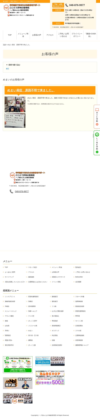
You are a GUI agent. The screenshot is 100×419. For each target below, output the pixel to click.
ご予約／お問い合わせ (63, 35)
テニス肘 (31, 316)
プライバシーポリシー (77, 35)
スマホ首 (78, 330)
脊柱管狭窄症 (9, 345)
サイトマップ (9, 277)
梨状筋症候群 (79, 306)
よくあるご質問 (10, 272)
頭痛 (53, 340)
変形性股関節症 (80, 311)
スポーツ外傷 (79, 296)
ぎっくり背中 (32, 321)
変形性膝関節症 (33, 296)
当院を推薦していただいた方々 (15, 282)
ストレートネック (11, 311)
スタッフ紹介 (32, 267)
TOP (10, 35)
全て (7, 68)
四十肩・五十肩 (33, 335)
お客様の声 (36, 35)
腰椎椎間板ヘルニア (82, 345)
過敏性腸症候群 (10, 301)
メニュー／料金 (23, 35)
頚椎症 (30, 301)
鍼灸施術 (31, 277)
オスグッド (55, 330)
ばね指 (7, 325)
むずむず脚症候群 (58, 311)
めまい (30, 330)
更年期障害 (32, 306)
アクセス (50, 35)
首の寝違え (55, 316)
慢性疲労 (55, 301)
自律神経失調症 (57, 345)
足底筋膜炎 (79, 325)
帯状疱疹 (55, 321)
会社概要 (78, 282)
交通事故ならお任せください (37, 282)
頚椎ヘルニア (32, 311)
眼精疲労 (55, 296)
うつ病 (54, 306)
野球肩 (77, 316)
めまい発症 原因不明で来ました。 (31, 90)
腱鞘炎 (30, 340)
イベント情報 (56, 282)
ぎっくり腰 (32, 345)
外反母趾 (55, 335)
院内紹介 (78, 267)
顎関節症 (8, 335)
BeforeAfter (79, 277)
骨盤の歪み (8, 340)
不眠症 (7, 306)
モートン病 (79, 321)
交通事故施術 (79, 335)
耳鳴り (7, 330)
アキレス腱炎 (9, 316)
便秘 (6, 321)
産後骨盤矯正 (56, 325)
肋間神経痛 (79, 301)
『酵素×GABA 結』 (91, 35)
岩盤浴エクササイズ (58, 277)
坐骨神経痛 (79, 340)
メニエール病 (32, 325)
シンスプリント (10, 296)
